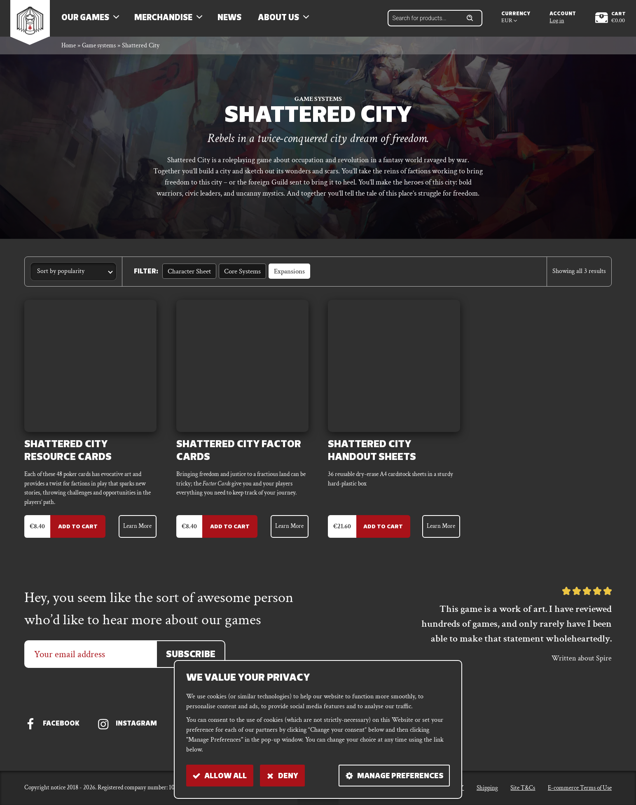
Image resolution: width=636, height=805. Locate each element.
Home (69, 51)
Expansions (284, 276)
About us (283, 20)
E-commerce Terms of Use (580, 790)
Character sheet (188, 276)
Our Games (90, 20)
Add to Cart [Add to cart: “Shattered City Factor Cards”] (226, 535)
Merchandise (168, 20)
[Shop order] (73, 277)
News (234, 20)
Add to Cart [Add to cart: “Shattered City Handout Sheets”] (380, 535)
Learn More (136, 534)
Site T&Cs (522, 790)
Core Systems (239, 276)
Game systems (103, 51)
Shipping (487, 790)
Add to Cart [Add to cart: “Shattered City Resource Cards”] (74, 535)
